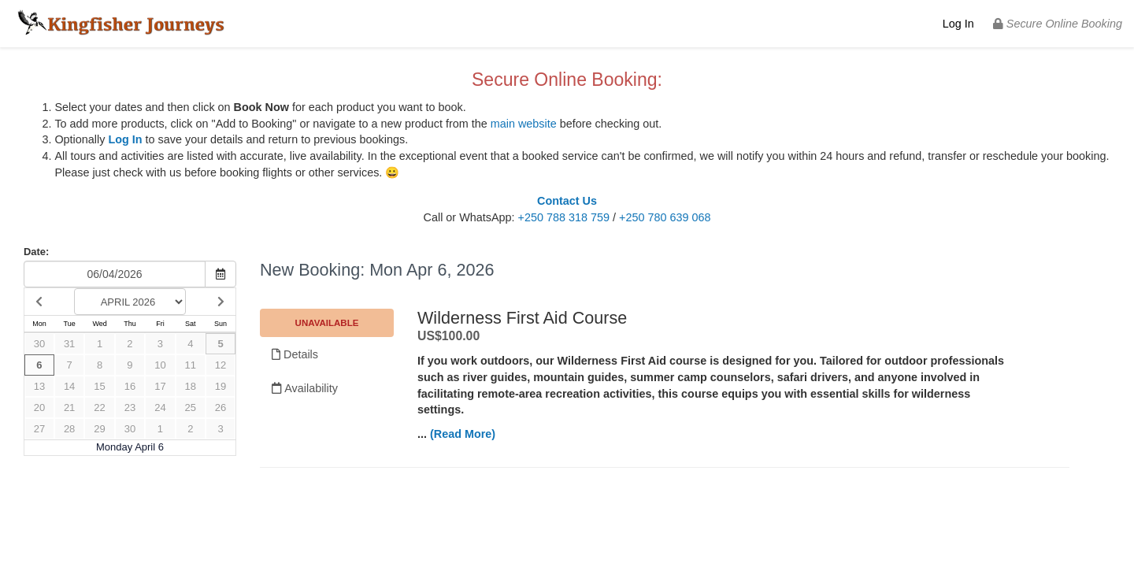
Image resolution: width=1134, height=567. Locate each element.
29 (99, 429)
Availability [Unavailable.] (305, 388)
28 (69, 429)
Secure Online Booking (1057, 23)
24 (159, 407)
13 (39, 386)
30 (39, 344)
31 (69, 344)
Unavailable (327, 323)
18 (190, 386)
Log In (958, 23)
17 (159, 386)
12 (220, 365)
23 (129, 407)
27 (39, 429)
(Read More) (462, 434)
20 (39, 407)
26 (220, 407)
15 (99, 386)
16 (129, 386)
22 (99, 407)
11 (190, 365)
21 (69, 407)
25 (190, 407)
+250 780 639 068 (664, 217)
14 (69, 386)
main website (524, 123)
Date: (36, 252)
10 (159, 365)
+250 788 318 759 (564, 217)
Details (295, 354)
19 (220, 386)
